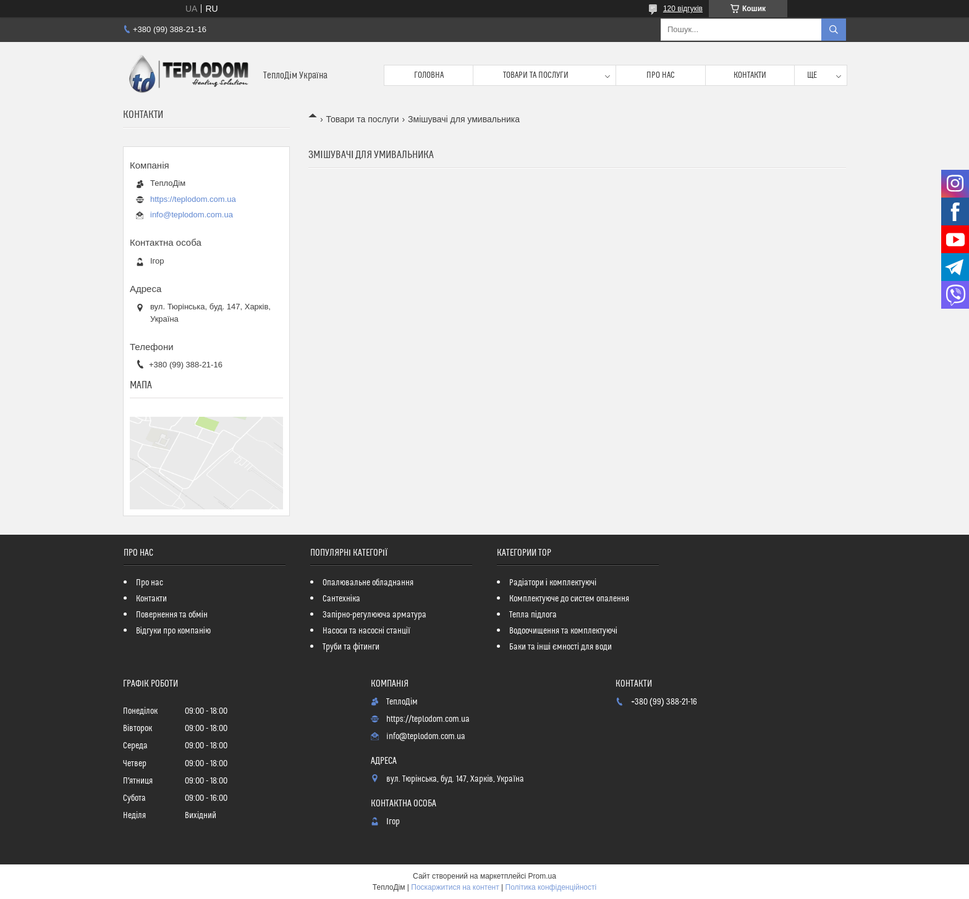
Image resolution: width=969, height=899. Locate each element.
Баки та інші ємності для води (560, 647)
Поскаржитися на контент (455, 887)
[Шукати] (833, 30)
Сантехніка (341, 599)
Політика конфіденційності (551, 887)
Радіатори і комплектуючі (552, 583)
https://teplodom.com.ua (193, 199)
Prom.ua (542, 876)
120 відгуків (683, 8)
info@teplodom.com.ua (191, 214)
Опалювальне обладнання (368, 583)
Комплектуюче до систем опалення (569, 599)
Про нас (660, 75)
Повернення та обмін (172, 615)
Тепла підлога (533, 615)
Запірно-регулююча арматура (374, 615)
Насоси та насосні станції (366, 631)
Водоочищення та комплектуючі (563, 631)
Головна (429, 75)
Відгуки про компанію (173, 631)
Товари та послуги (536, 75)
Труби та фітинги (351, 647)
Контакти (750, 75)
